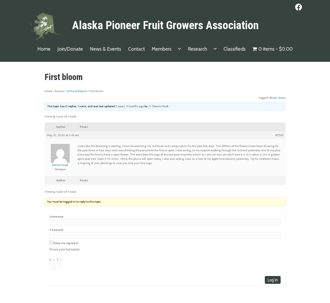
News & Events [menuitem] (105, 49)
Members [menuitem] (161, 49)
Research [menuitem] (197, 49)
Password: (57, 230)
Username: (57, 216)
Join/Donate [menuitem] (70, 49)
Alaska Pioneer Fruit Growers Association (165, 25)
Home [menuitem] (44, 49)
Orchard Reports (76, 91)
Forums (59, 91)
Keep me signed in (65, 243)
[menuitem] (179, 49)
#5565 (279, 135)
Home (48, 91)
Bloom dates (278, 97)
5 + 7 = (56, 259)
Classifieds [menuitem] (234, 49)
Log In (273, 279)
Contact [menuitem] (136, 49)
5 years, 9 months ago (130, 106)
